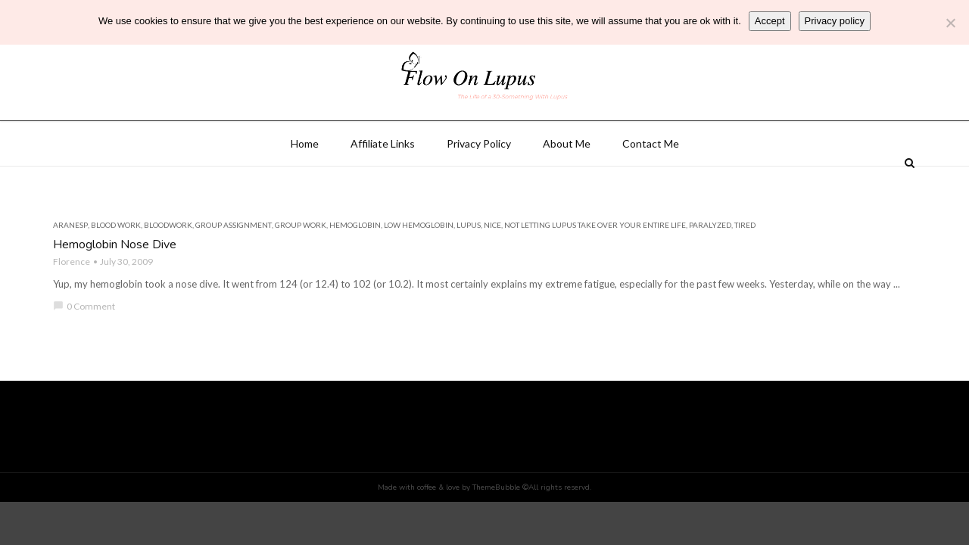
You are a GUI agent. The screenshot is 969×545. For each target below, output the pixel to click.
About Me (566, 182)
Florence (71, 300)
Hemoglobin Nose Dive (114, 283)
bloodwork (168, 263)
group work (300, 263)
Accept (770, 20)
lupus (468, 263)
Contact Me (650, 182)
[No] (950, 22)
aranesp (70, 263)
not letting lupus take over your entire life (595, 263)
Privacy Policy (479, 182)
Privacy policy (835, 20)
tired (745, 263)
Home (305, 182)
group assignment (233, 263)
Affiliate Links (383, 182)
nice (492, 263)
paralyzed (710, 263)
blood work (116, 263)
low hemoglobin (418, 263)
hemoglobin (355, 263)
